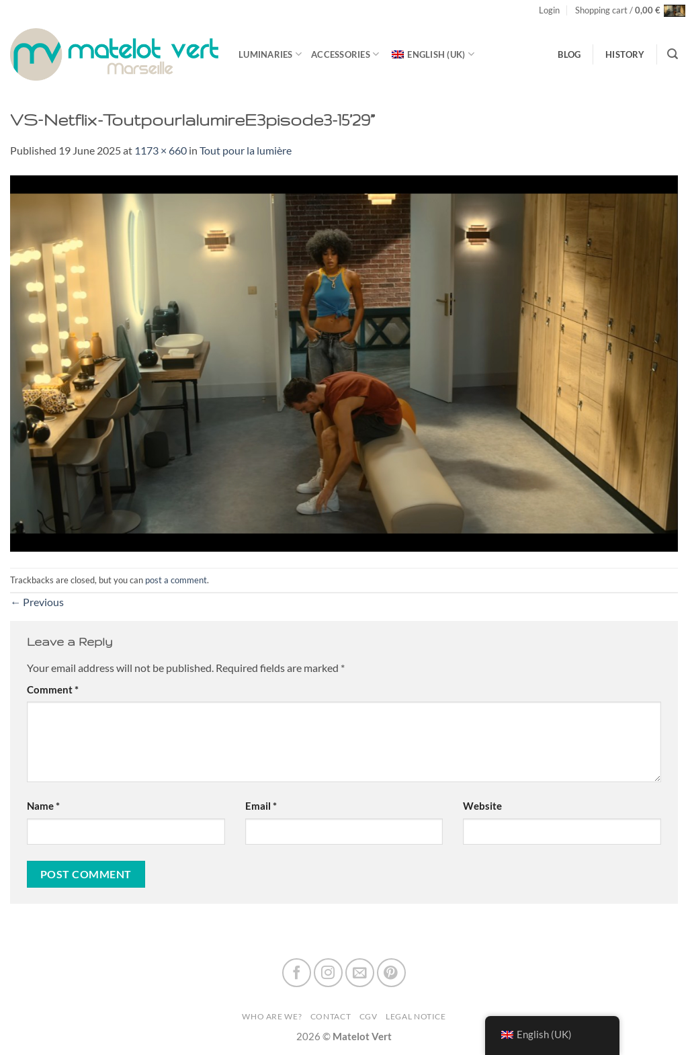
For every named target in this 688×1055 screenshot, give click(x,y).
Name (43, 806)
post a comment (176, 580)
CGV (368, 1016)
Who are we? (272, 1016)
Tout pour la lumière (246, 150)
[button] (549, 10)
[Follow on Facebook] (296, 972)
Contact (330, 1016)
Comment (53, 689)
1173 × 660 (160, 150)
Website (482, 806)
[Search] (672, 54)
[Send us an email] (359, 972)
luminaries (270, 54)
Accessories (345, 54)
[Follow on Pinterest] (391, 972)
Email (261, 806)
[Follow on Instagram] (328, 972)
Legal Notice (416, 1016)
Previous (37, 601)
